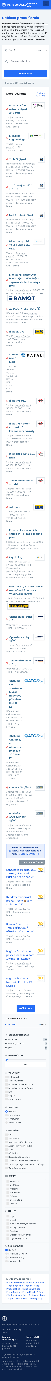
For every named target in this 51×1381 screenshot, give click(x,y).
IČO (8, 1092)
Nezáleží (10, 1111)
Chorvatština (14, 1200)
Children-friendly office (18, 1235)
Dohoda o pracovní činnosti (19, 1088)
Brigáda (8, 1047)
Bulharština (13, 1192)
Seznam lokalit (32, 1337)
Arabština (12, 1189)
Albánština (12, 1181)
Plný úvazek (12, 1077)
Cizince (10, 1149)
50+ (8, 1135)
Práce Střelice (32, 1285)
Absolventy (12, 1138)
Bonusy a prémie (15, 1227)
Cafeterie (12, 1231)
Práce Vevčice (15, 1285)
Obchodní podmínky (11, 1329)
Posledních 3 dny (14, 1257)
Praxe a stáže (13, 1099)
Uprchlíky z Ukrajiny (15, 1168)
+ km (39, 50)
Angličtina (12, 1185)
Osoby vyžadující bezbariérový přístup (24, 1164)
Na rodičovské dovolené (17, 1157)
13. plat (11, 1216)
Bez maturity (12, 1115)
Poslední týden (13, 1261)
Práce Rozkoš (23, 1295)
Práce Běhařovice (31, 1288)
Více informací (28, 853)
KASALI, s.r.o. (10, 1024)
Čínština (11, 1203)
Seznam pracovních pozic (10, 1338)
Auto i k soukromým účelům (21, 1223)
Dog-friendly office (16, 1238)
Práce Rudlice (13, 1292)
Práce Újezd (28, 1292)
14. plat (11, 1220)
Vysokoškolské (13, 1122)
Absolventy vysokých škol (18, 1146)
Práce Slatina (13, 1288)
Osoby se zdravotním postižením (22, 1160)
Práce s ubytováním (14, 1043)
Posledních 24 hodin (16, 1254)
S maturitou (12, 1119)
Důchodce (11, 1153)
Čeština (11, 1196)
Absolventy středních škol (18, 1142)
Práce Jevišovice (15, 1282)
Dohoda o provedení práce (19, 1084)
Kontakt (5, 1332)
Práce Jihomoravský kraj (29, 1298)
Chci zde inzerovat (40, 94)
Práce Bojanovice (35, 1282)
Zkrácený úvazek (14, 1080)
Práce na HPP (11, 1039)
